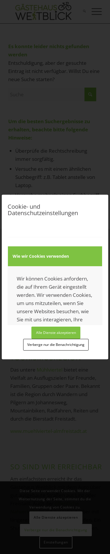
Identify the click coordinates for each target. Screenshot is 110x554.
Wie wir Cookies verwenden (41, 256)
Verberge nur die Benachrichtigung (55, 344)
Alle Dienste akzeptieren (56, 332)
